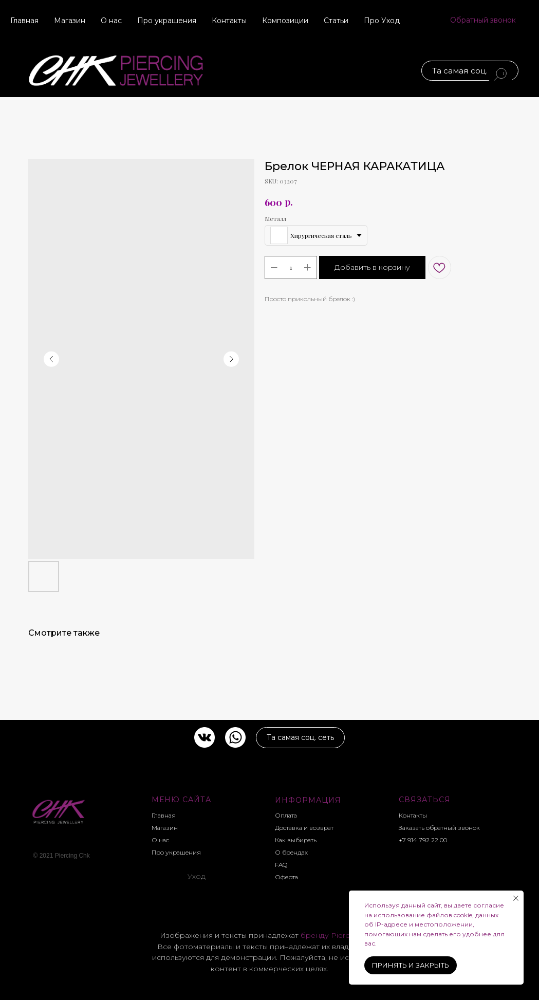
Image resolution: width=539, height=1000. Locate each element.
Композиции (285, 20)
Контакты (229, 20)
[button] (483, 20)
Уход (197, 876)
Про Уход (382, 20)
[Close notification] (516, 898)
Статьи (336, 20)
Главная (24, 20)
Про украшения (166, 20)
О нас (111, 20)
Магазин (69, 20)
